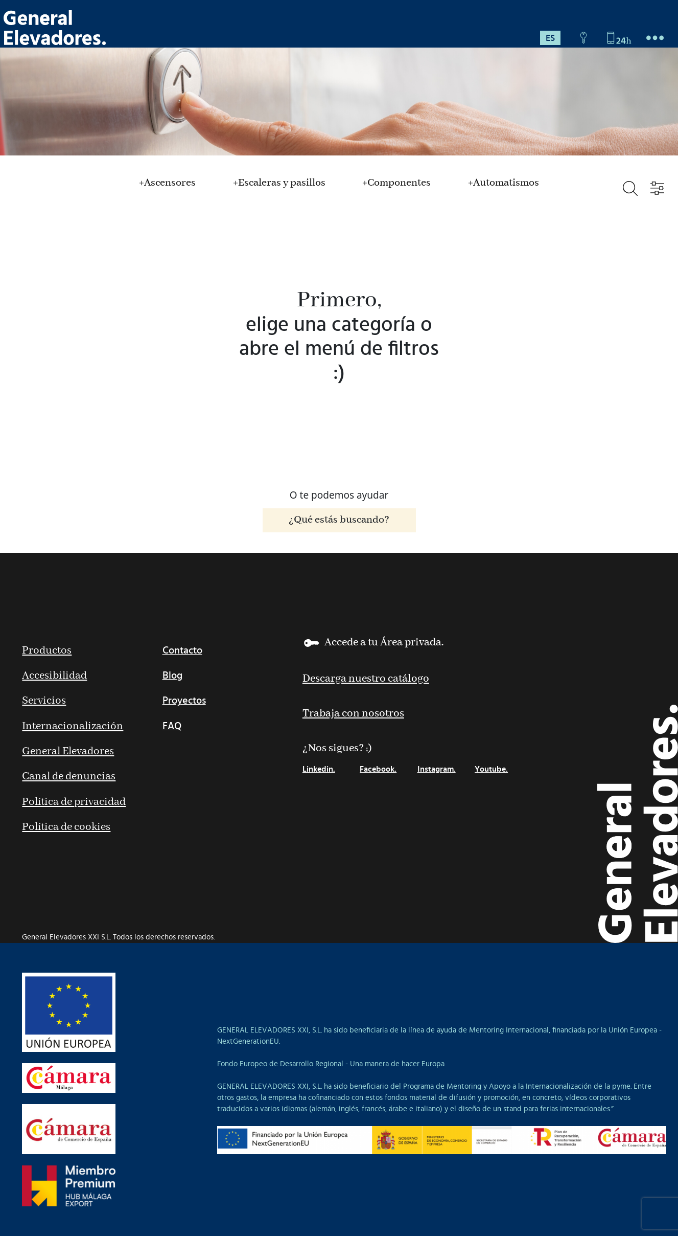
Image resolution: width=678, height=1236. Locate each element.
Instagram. (436, 769)
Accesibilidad (54, 676)
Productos (47, 651)
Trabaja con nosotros (353, 714)
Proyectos (184, 700)
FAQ (171, 726)
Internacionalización (72, 726)
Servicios (44, 701)
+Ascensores (167, 183)
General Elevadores (68, 751)
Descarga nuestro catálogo (365, 679)
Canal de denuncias (68, 776)
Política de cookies (66, 827)
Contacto (182, 650)
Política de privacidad (74, 802)
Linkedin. (318, 769)
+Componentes (396, 183)
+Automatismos (503, 183)
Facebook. (378, 769)
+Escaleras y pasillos (279, 183)
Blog (172, 675)
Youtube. (491, 769)
